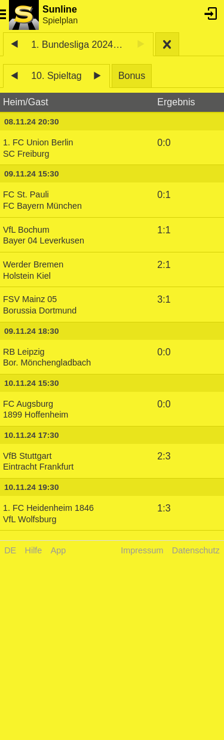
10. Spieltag (56, 76)
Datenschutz (196, 550)
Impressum (142, 550)
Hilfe (33, 550)
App (58, 550)
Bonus (131, 76)
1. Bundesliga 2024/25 (78, 44)
